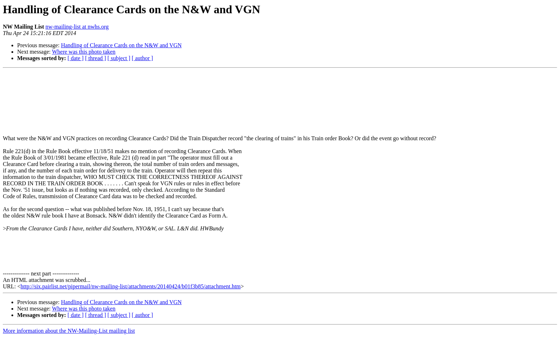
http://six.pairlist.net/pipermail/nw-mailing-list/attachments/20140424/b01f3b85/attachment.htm (130, 286)
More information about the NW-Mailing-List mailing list (69, 331)
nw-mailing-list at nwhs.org (77, 27)
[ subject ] (119, 58)
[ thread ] (95, 58)
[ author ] (142, 58)
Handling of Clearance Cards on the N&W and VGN (121, 45)
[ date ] (76, 58)
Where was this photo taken (83, 52)
